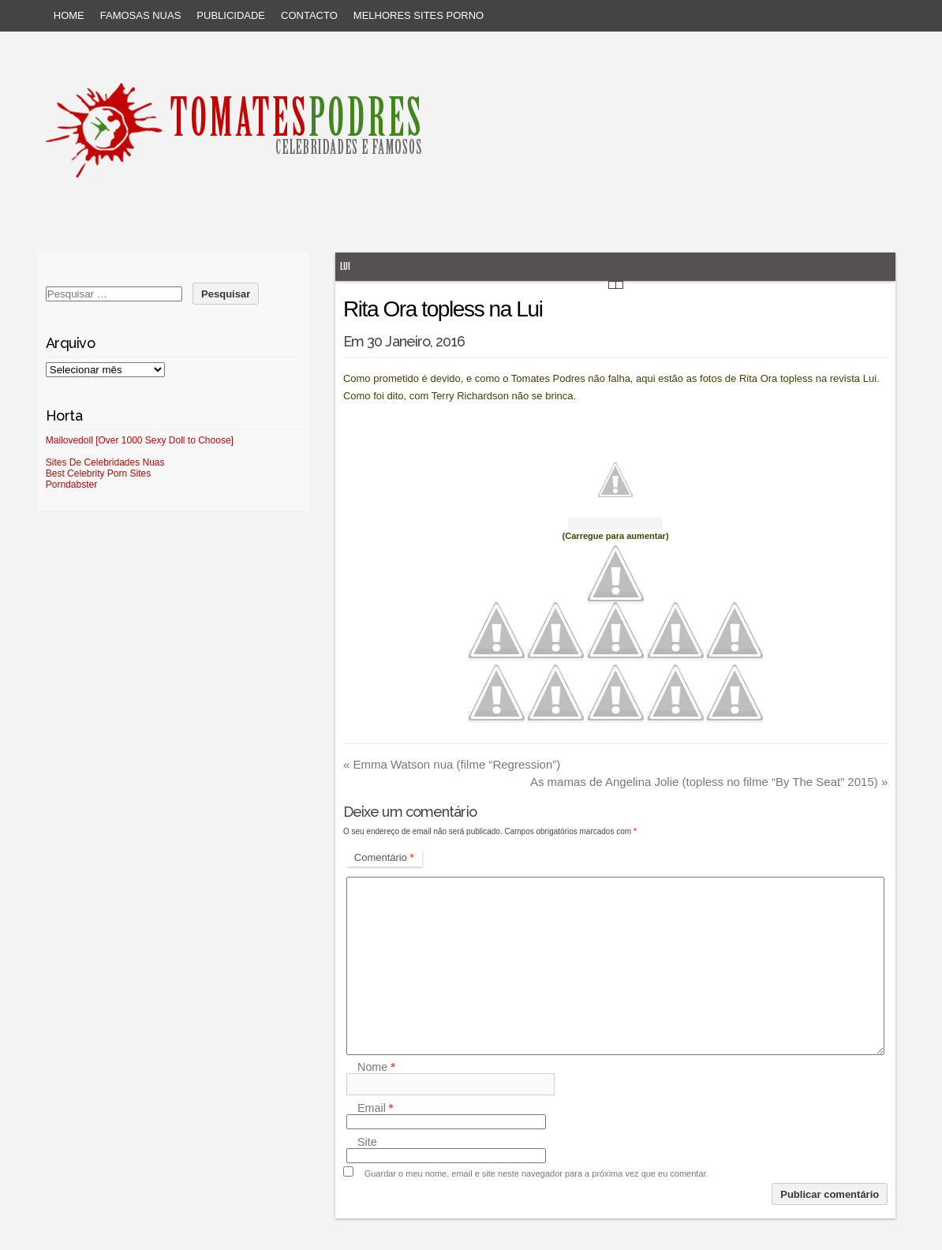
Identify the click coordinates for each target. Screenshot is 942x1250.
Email (375, 1108)
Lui (345, 266)
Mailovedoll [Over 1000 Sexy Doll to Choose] (140, 440)
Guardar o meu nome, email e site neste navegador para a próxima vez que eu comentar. (536, 1173)
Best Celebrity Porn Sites (98, 473)
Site (367, 1142)
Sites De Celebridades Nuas (105, 462)
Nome (376, 1067)
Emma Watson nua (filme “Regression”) (451, 764)
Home (69, 15)
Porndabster (71, 484)
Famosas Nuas (140, 15)
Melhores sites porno (418, 15)
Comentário (384, 857)
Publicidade (230, 15)
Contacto (309, 15)
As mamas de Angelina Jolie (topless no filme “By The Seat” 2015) (709, 781)
